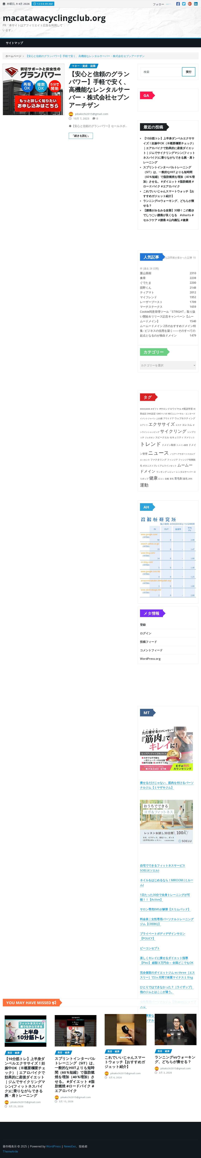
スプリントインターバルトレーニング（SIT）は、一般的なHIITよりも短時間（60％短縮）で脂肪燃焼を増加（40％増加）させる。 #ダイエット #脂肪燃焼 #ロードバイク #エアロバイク (169, 176)
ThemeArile (10, 1151)
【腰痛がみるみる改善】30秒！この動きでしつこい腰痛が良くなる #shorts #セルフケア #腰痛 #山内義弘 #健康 (168, 215)
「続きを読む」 (81, 135)
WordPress (53, 1146)
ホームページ (13, 56)
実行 (188, 72)
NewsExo (70, 1146)
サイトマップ (14, 43)
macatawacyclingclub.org (54, 17)
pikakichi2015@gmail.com (91, 114)
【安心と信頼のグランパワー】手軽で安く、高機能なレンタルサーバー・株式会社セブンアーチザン (85, 56)
